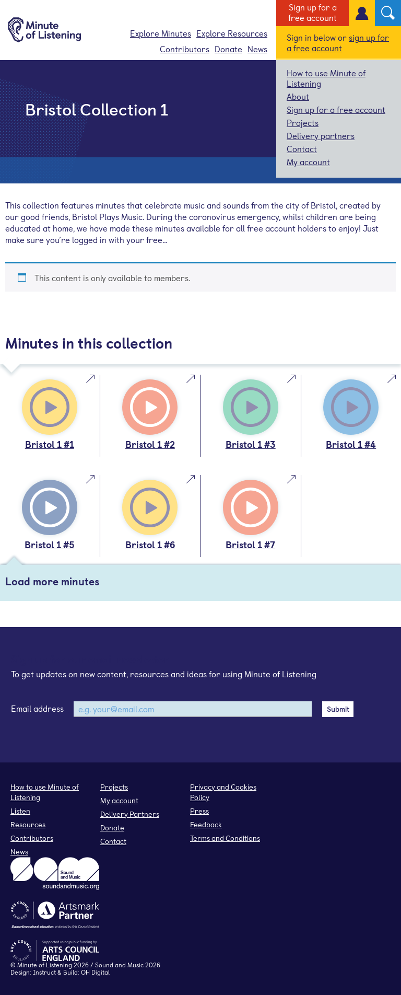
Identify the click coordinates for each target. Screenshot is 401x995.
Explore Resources (231, 33)
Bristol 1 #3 (251, 444)
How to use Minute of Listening (326, 77)
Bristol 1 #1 (49, 444)
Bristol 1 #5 (49, 544)
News (257, 48)
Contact (302, 148)
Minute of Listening (44, 964)
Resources (27, 824)
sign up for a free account (338, 42)
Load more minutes (52, 581)
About (298, 96)
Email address (37, 708)
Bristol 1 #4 (351, 444)
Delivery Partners (129, 813)
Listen (20, 810)
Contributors (184, 48)
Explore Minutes (160, 33)
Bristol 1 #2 (150, 444)
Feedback (206, 824)
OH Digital (95, 972)
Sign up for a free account (312, 12)
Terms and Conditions (225, 837)
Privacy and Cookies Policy (223, 792)
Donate (228, 48)
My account (308, 161)
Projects (303, 122)
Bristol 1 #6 (150, 544)
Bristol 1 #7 (250, 544)
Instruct (44, 972)
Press (199, 810)
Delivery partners (321, 135)
